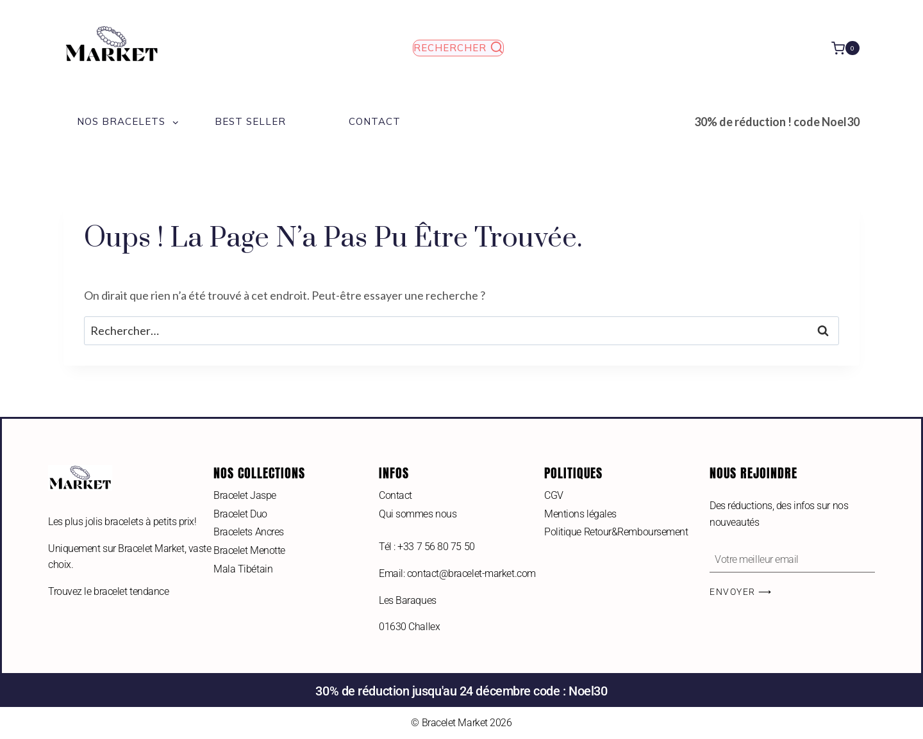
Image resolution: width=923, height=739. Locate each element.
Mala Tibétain (242, 569)
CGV (553, 495)
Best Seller (250, 121)
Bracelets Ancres (248, 532)
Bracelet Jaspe (244, 495)
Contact (375, 121)
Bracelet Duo (240, 514)
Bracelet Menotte (249, 550)
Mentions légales (580, 514)
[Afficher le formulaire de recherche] (458, 48)
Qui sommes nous (417, 514)
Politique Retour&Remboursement (616, 532)
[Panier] (845, 48)
